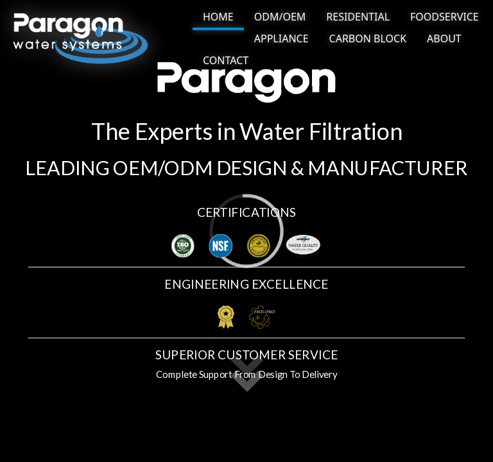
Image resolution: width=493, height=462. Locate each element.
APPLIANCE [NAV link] (281, 38)
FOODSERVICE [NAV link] (444, 17)
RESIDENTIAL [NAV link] (358, 17)
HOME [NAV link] (218, 17)
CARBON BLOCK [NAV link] (367, 38)
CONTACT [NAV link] (225, 60)
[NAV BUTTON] (218, 18)
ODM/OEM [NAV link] (280, 17)
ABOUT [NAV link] (444, 38)
